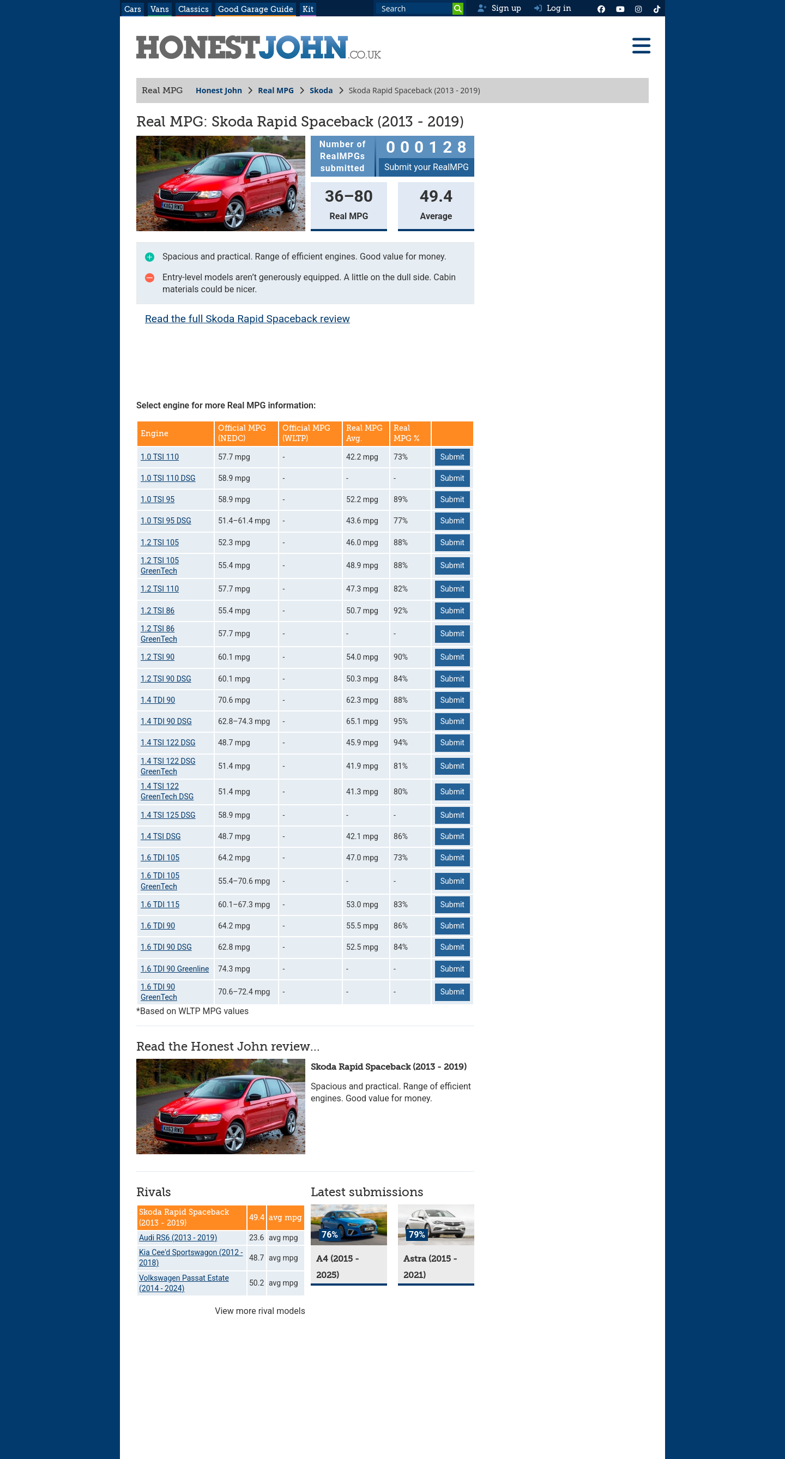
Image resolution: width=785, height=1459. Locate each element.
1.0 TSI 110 (160, 457)
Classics (193, 9)
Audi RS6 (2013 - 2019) (178, 1237)
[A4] (349, 1224)
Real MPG (276, 90)
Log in (552, 8)
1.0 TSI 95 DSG (166, 520)
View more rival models (260, 1311)
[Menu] (641, 45)
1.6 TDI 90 (158, 925)
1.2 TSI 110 (160, 588)
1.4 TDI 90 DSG (166, 721)
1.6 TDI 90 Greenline (175, 968)
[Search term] (419, 8)
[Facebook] (601, 8)
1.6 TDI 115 (160, 904)
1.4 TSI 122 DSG (168, 742)
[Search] (457, 9)
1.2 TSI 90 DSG (166, 678)
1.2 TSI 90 (157, 657)
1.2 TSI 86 (157, 610)
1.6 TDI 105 (160, 857)
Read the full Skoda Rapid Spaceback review (247, 318)
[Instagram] (638, 8)
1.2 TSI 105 (160, 542)
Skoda (321, 90)
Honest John (219, 90)
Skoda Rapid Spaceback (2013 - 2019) (389, 1067)
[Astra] (436, 1224)
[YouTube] (620, 8)
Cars (132, 9)
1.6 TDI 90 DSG (166, 947)
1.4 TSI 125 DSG (168, 815)
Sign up (499, 8)
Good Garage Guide (255, 9)
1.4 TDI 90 (158, 700)
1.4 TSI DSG (161, 836)
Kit (308, 9)
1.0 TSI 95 (157, 499)
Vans (159, 9)
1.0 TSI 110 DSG (168, 478)
